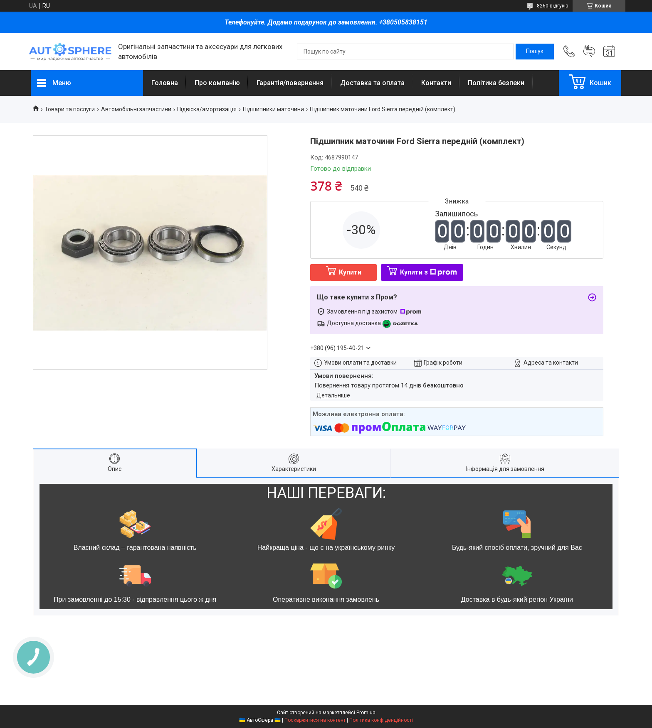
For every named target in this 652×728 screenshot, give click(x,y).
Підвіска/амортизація (207, 109)
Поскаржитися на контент (315, 720)
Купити (350, 272)
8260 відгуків (552, 6)
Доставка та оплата (372, 83)
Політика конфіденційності (381, 720)
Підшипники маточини (273, 109)
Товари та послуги (69, 109)
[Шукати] (535, 51)
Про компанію (217, 83)
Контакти (436, 83)
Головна (164, 83)
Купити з (428, 272)
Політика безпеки (496, 83)
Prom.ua (365, 713)
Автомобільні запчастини (136, 109)
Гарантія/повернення (290, 83)
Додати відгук (589, 51)
